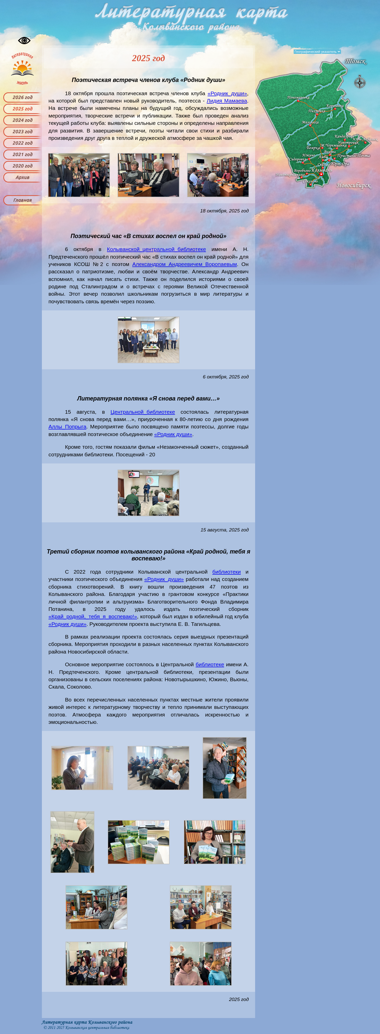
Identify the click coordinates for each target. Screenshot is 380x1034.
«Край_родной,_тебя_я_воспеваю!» (92, 616)
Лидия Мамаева (227, 101)
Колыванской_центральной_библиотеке (156, 249)
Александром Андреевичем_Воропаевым (184, 264)
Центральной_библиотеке (142, 412)
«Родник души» (173, 434)
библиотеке (210, 664)
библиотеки (226, 572)
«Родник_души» (227, 93)
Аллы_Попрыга (67, 426)
